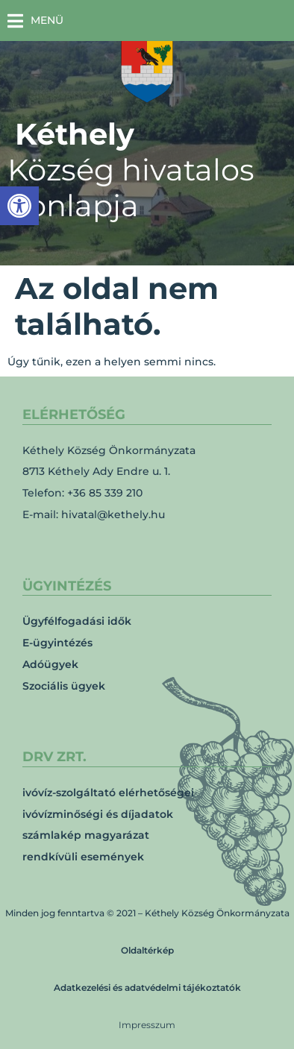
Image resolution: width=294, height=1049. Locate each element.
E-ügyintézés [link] (57, 642)
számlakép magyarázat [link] (85, 835)
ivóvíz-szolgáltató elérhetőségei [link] (108, 792)
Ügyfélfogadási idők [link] (76, 621)
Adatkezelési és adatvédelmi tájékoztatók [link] (147, 987)
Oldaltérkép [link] (147, 950)
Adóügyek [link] (50, 664)
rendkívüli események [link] (83, 856)
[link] (19, 205)
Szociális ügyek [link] (63, 686)
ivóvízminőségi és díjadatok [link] (97, 814)
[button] (35, 20)
